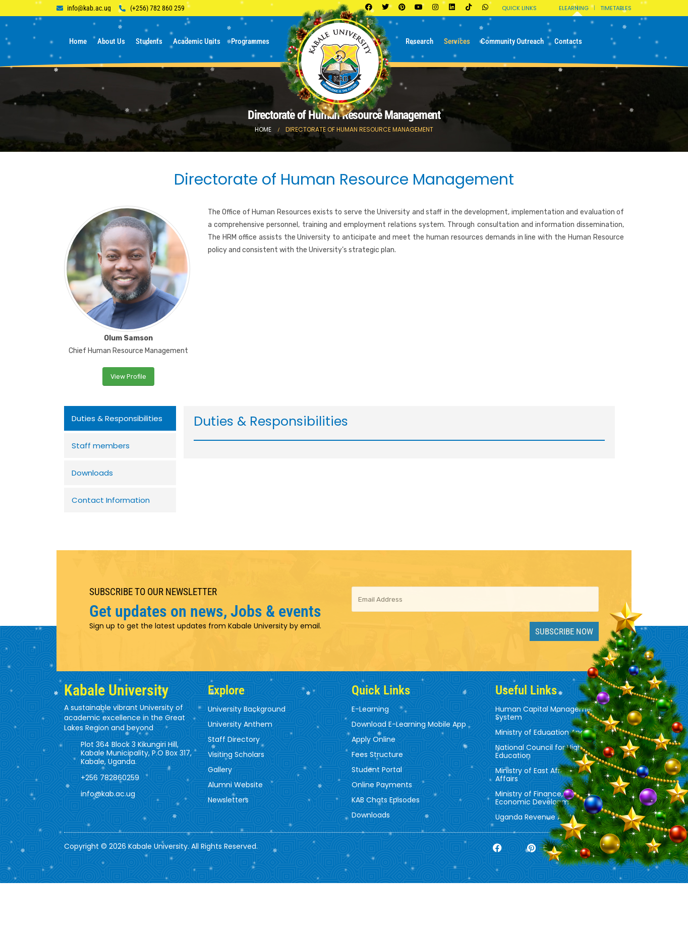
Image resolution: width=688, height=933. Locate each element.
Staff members (101, 445)
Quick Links (519, 8)
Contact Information (111, 500)
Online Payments (382, 785)
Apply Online (373, 739)
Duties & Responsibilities (117, 418)
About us (111, 41)
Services (457, 41)
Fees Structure (377, 754)
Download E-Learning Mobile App (409, 724)
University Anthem (240, 724)
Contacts (568, 41)
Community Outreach (512, 41)
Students (149, 41)
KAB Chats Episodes (386, 800)
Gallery (220, 770)
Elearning (574, 8)
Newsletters (228, 800)
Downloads (92, 473)
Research (419, 41)
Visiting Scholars (236, 754)
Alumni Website (235, 785)
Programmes (250, 41)
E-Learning (370, 709)
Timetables (616, 8)
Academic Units (196, 41)
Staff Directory (234, 739)
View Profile (128, 376)
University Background (246, 709)
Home (78, 41)
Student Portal (377, 770)
